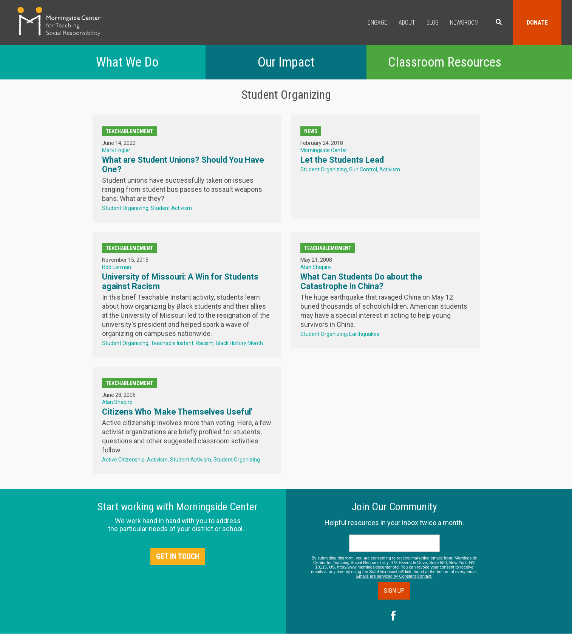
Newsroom (464, 22)
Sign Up (394, 590)
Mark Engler (116, 150)
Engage (377, 22)
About (407, 22)
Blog (433, 22)
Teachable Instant (172, 343)
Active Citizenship (123, 460)
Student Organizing (125, 208)
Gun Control (363, 169)
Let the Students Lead (342, 160)
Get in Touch (177, 556)
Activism (389, 169)
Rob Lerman (116, 267)
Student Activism (171, 208)
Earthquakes (364, 334)
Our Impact (286, 62)
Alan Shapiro (315, 267)
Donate (537, 22)
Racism (204, 343)
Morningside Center (323, 150)
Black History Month (239, 343)
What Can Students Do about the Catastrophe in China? (361, 281)
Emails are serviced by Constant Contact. (394, 576)
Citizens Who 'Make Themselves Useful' (177, 411)
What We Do (127, 62)
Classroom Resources (444, 62)
